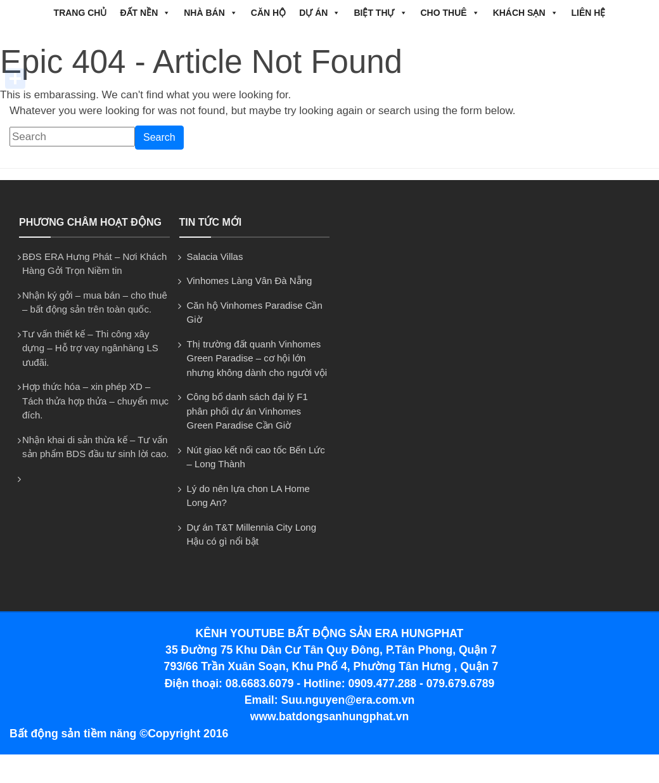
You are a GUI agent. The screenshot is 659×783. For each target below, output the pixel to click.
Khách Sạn (525, 12)
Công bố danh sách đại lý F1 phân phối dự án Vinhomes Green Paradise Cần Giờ (247, 410)
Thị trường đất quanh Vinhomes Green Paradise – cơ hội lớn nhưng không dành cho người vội (257, 358)
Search (159, 137)
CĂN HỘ (268, 13)
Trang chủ (80, 13)
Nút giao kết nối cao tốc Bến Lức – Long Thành (256, 457)
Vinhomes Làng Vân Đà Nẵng (249, 280)
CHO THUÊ (450, 12)
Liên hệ (589, 13)
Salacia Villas (215, 256)
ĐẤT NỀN (145, 12)
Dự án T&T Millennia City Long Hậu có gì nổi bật (252, 534)
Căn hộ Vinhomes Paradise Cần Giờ (255, 312)
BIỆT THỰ (380, 12)
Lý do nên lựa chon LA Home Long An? (248, 495)
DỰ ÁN (319, 12)
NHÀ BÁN (211, 12)
